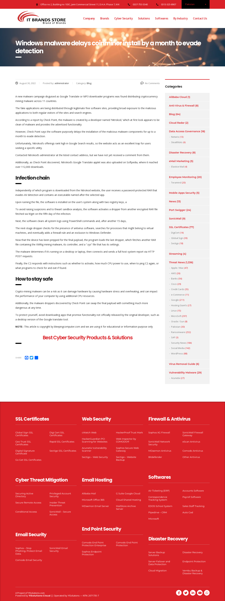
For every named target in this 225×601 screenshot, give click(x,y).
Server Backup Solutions (156, 554)
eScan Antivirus (191, 441)
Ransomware (178, 332)
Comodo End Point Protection (127, 544)
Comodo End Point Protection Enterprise (94, 544)
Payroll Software (191, 497)
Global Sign (177, 238)
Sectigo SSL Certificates (63, 450)
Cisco (174, 284)
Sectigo (175, 243)
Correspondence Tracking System (157, 498)
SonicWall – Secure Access (60, 513)
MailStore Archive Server (126, 507)
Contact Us (200, 18)
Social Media (178, 348)
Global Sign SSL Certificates (24, 434)
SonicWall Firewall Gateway (192, 434)
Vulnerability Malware (182, 372)
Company (89, 18)
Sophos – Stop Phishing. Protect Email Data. (28, 551)
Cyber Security (123, 18)
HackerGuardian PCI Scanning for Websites (94, 440)
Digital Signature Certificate (25, 452)
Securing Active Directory (24, 495)
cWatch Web (89, 432)
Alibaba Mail (89, 493)
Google (175, 299)
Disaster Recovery (180, 152)
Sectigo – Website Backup (126, 458)
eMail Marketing (179, 161)
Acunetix (175, 378)
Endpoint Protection (194, 561)
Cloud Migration (157, 570)
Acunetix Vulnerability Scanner (94, 449)
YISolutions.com (36, 593)
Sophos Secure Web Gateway (127, 449)
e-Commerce (178, 294)
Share (18, 357)
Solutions (144, 18)
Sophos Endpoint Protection (91, 553)
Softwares (161, 18)
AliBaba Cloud (178, 97)
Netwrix (175, 136)
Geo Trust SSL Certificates (23, 443)
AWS (173, 273)
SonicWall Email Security (59, 549)
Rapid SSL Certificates (62, 441)
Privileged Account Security (60, 495)
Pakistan (175, 326)
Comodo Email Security (28, 560)
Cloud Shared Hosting (128, 499)
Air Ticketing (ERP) (159, 490)
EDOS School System (160, 506)
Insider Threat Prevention (57, 504)
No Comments (150, 83)
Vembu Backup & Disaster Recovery (192, 572)
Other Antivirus (191, 457)
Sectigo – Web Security (95, 457)
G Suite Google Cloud (128, 493)
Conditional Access (26, 511)
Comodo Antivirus (192, 450)
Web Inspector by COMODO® (126, 440)
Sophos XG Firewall (159, 432)
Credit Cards (177, 289)
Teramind (176, 182)
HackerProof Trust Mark (129, 432)
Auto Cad (187, 512)
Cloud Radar (177, 122)
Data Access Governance (184, 131)
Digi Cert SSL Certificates (57, 434)
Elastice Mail (177, 166)
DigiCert (175, 232)
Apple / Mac (177, 267)
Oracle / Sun (177, 321)
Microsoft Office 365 (93, 499)
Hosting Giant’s (179, 305)
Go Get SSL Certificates (28, 459)
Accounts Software (193, 490)
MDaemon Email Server (95, 506)
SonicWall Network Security (159, 443)
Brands (104, 18)
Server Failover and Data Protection (159, 563)
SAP (173, 337)
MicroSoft (176, 316)
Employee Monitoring (182, 177)
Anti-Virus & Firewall (182, 105)
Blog (172, 114)
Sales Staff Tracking (193, 506)
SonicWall (175, 218)
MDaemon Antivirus (159, 450)
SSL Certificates (179, 227)
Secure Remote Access (28, 502)
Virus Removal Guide (182, 364)
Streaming (175, 253)
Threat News (177, 262)
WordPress (177, 353)
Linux (174, 310)
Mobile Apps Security (182, 192)
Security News (178, 342)
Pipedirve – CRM (157, 512)
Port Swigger (177, 210)
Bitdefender (155, 457)
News (172, 201)
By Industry (180, 18)
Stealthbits (176, 142)
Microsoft (153, 518)
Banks (174, 278)
